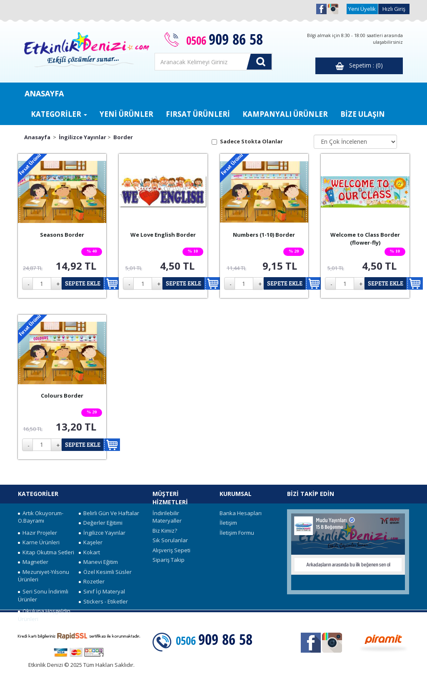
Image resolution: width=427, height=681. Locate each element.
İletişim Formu (237, 532)
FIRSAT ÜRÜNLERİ (198, 114)
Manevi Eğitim (98, 562)
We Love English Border (163, 234)
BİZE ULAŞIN (362, 114)
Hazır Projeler (37, 532)
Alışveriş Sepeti (171, 550)
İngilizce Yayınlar (82, 137)
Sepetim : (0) (359, 65)
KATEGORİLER (59, 114)
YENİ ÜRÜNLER (126, 114)
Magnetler (33, 562)
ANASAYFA (44, 93)
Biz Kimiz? (164, 530)
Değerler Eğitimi (100, 522)
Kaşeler (90, 542)
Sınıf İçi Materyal (102, 591)
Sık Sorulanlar (170, 540)
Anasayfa (37, 137)
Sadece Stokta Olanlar (251, 141)
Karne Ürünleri (39, 542)
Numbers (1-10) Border (264, 234)
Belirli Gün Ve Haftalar (109, 513)
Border (123, 137)
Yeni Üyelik (362, 9)
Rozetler (92, 581)
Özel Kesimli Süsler (105, 572)
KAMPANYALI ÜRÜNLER (285, 114)
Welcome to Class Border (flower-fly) (365, 238)
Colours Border (62, 395)
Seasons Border (62, 234)
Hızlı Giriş (393, 9)
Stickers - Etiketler (103, 601)
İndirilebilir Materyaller (167, 517)
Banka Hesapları (241, 513)
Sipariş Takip (168, 559)
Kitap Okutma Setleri (46, 552)
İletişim (228, 522)
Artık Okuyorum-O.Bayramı (40, 517)
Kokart (89, 552)
